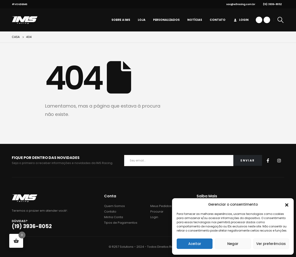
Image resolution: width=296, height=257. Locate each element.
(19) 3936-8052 (271, 4)
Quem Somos (114, 206)
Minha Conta (113, 217)
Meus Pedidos (161, 206)
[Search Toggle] (280, 20)
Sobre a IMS (120, 20)
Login (240, 20)
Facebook (268, 160)
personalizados (166, 20)
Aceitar (194, 243)
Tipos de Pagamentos (120, 222)
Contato (217, 20)
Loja (141, 20)
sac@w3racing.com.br (239, 4)
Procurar (156, 211)
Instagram (279, 160)
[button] (286, 204)
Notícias (194, 20)
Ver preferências (271, 243)
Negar (232, 243)
